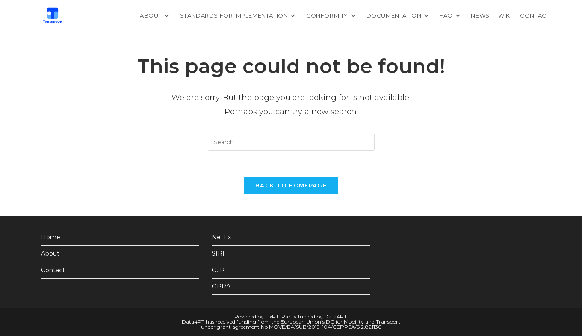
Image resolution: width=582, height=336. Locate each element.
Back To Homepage (291, 185)
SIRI (218, 253)
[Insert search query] (291, 142)
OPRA (221, 286)
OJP (218, 270)
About (50, 253)
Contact (53, 270)
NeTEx (221, 237)
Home (50, 237)
